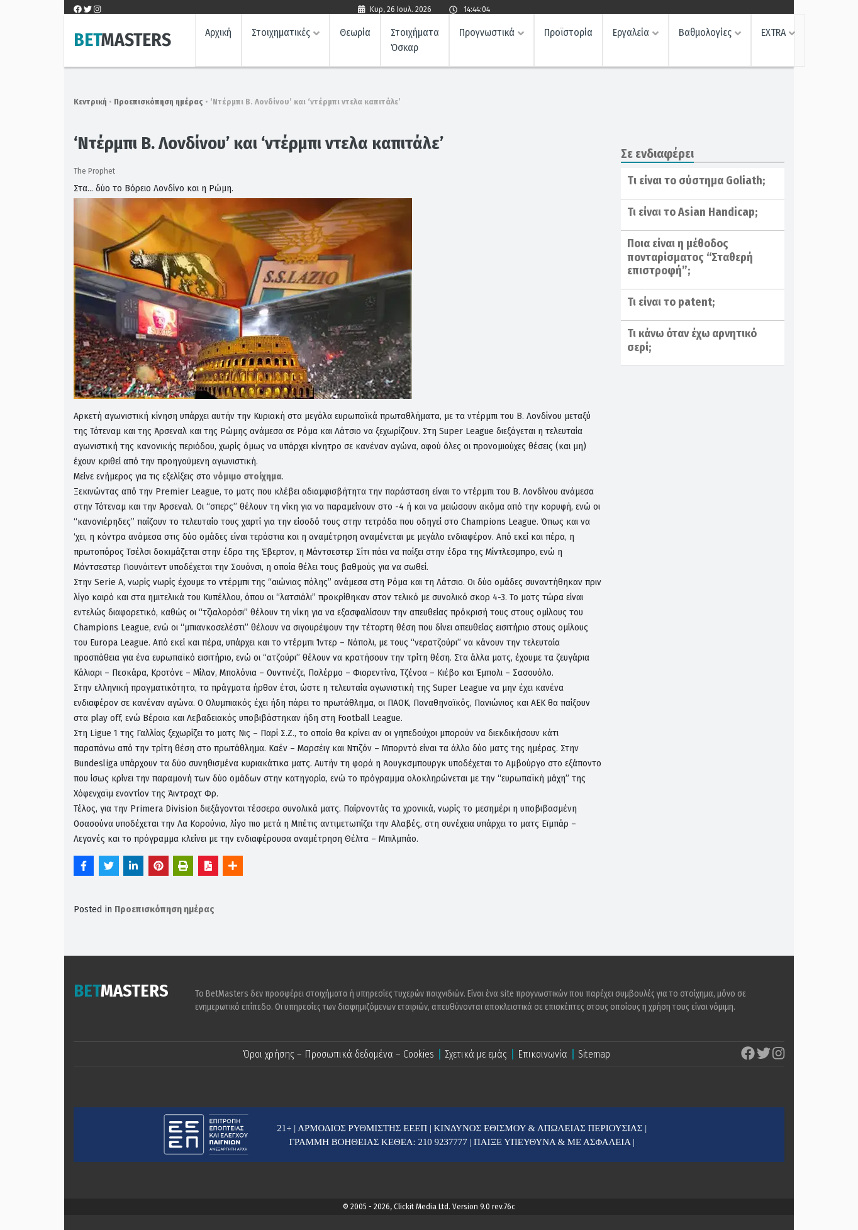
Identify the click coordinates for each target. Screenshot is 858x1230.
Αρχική (218, 35)
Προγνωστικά (487, 35)
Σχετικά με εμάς (476, 1054)
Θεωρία (355, 35)
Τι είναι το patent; (671, 302)
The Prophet (94, 171)
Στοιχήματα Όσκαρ (415, 42)
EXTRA (773, 35)
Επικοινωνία (542, 1054)
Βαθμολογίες (705, 35)
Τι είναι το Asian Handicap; (692, 212)
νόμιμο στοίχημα (247, 476)
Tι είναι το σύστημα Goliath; (696, 180)
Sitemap (594, 1054)
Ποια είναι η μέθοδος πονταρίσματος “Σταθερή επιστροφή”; (690, 257)
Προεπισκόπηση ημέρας (158, 101)
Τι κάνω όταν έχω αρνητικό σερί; (692, 340)
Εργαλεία (631, 35)
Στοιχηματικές (281, 35)
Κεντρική (90, 101)
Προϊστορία (568, 35)
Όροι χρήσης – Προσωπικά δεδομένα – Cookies (338, 1054)
